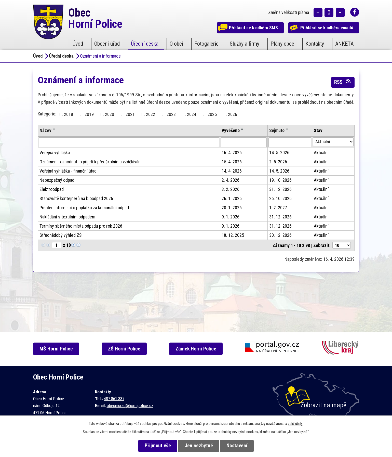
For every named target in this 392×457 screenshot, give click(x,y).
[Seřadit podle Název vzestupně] (54, 128)
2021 (130, 114)
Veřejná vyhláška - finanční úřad (68, 171)
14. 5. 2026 (279, 152)
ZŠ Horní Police (126, 349)
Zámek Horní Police (198, 349)
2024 (191, 114)
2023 (171, 114)
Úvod (78, 44)
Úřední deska (144, 44)
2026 (232, 114)
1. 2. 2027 (278, 207)
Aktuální (321, 152)
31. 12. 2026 (280, 189)
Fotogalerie (206, 44)
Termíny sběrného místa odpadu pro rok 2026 (80, 226)
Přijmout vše (155, 446)
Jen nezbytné (199, 446)
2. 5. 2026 (278, 161)
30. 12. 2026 (280, 235)
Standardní (329, 12)
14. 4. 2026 (232, 171)
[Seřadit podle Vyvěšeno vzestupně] (242, 128)
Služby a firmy (244, 44)
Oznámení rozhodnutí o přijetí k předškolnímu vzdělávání (90, 161)
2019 (89, 114)
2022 (150, 114)
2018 (68, 114)
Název (45, 130)
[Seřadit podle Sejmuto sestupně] (287, 130)
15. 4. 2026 (232, 161)
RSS (343, 82)
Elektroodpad (51, 189)
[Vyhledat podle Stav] (333, 141)
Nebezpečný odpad (56, 180)
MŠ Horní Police (57, 349)
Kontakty (314, 44)
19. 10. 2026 (280, 180)
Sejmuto (277, 130)
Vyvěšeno (231, 130)
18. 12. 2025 (233, 235)
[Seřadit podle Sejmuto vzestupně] (287, 128)
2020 (109, 114)
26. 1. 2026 (232, 198)
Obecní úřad (107, 44)
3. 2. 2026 (230, 189)
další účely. (295, 424)
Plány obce (282, 44)
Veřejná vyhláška (54, 152)
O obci (176, 44)
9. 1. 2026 (230, 216)
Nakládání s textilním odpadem (67, 216)
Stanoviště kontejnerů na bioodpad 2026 (76, 198)
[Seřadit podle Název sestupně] (54, 130)
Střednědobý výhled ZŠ (60, 235)
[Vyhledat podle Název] (129, 142)
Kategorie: (47, 113)
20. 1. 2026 (232, 207)
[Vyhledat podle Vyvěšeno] (244, 142)
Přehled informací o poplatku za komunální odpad (84, 207)
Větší (340, 12)
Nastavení (239, 446)
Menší (318, 12)
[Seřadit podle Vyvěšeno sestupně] (242, 130)
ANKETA (344, 44)
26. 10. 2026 (280, 198)
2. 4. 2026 (230, 180)
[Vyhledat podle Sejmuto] (289, 142)
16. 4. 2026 (232, 152)
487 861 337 (114, 398)
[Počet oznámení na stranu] (341, 245)
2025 (212, 114)
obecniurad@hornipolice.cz (130, 405)
